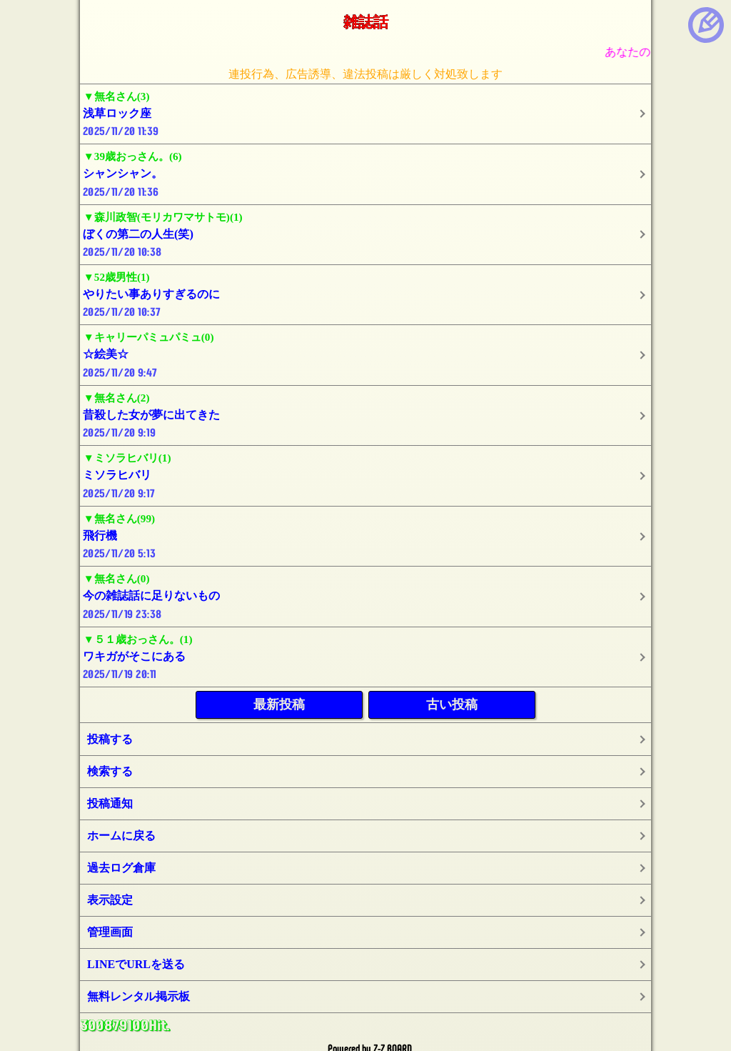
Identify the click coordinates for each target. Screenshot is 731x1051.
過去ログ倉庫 (121, 868)
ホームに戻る (121, 836)
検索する (110, 771)
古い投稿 (452, 704)
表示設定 (110, 900)
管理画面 (110, 932)
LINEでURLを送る (136, 964)
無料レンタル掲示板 (138, 996)
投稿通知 (110, 803)
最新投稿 (279, 704)
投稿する (110, 739)
